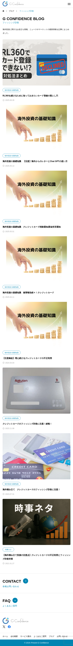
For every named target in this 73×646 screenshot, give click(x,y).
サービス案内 (25, 636)
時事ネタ (8, 550)
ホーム (5, 636)
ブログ (51, 636)
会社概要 (14, 636)
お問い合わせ (62, 636)
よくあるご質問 (40, 636)
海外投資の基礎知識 (12, 90)
